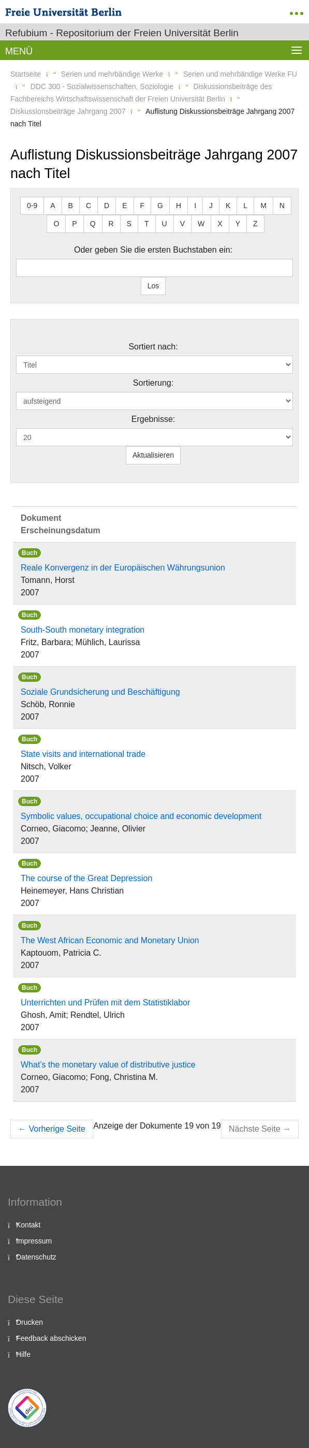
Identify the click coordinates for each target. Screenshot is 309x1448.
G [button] (160, 205)
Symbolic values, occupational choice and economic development (141, 816)
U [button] (164, 224)
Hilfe (23, 1354)
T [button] (146, 224)
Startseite (25, 74)
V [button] (182, 224)
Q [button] (93, 224)
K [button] (228, 205)
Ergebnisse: (153, 419)
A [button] (52, 205)
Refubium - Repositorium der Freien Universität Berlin (122, 32)
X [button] (219, 224)
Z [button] (255, 224)
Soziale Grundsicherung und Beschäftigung (100, 692)
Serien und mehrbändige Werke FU (240, 74)
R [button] (111, 224)
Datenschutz (36, 1257)
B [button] (70, 205)
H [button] (178, 205)
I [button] (195, 205)
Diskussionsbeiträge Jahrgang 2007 (68, 111)
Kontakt (28, 1225)
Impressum (34, 1241)
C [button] (88, 205)
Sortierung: (153, 382)
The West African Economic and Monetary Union (110, 940)
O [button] (56, 224)
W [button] (201, 224)
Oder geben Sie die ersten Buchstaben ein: (153, 249)
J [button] (211, 205)
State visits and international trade (83, 754)
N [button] (282, 205)
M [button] (263, 205)
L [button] (245, 205)
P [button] (74, 224)
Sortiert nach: (153, 346)
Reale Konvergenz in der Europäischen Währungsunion (123, 567)
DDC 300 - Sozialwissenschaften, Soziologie (102, 86)
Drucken (29, 1322)
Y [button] (238, 224)
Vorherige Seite (51, 1128)
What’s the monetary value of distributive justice (108, 1064)
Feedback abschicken (51, 1338)
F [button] (142, 205)
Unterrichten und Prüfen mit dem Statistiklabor (105, 1002)
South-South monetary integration (82, 629)
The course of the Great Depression (86, 878)
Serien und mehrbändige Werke (112, 74)
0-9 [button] (32, 205)
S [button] (129, 224)
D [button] (106, 205)
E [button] (124, 205)
